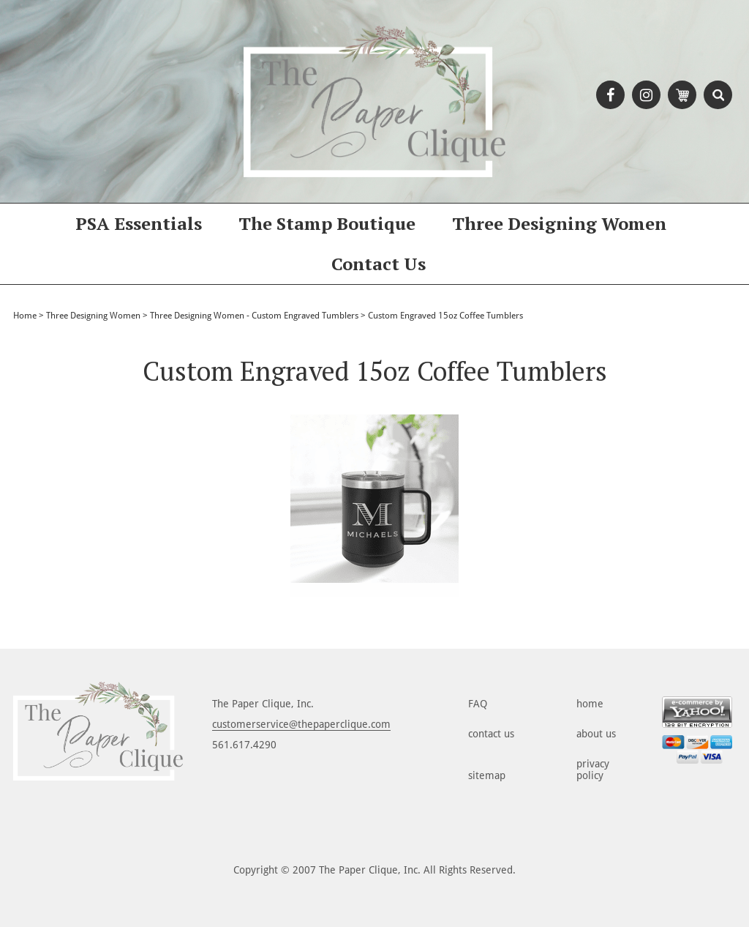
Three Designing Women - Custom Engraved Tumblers (254, 315)
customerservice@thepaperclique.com (301, 724)
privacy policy (592, 769)
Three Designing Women (559, 223)
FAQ (477, 704)
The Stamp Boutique (326, 223)
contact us (491, 734)
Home (25, 315)
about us (596, 734)
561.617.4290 (244, 745)
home (589, 704)
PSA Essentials (138, 223)
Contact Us (378, 263)
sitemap (486, 775)
